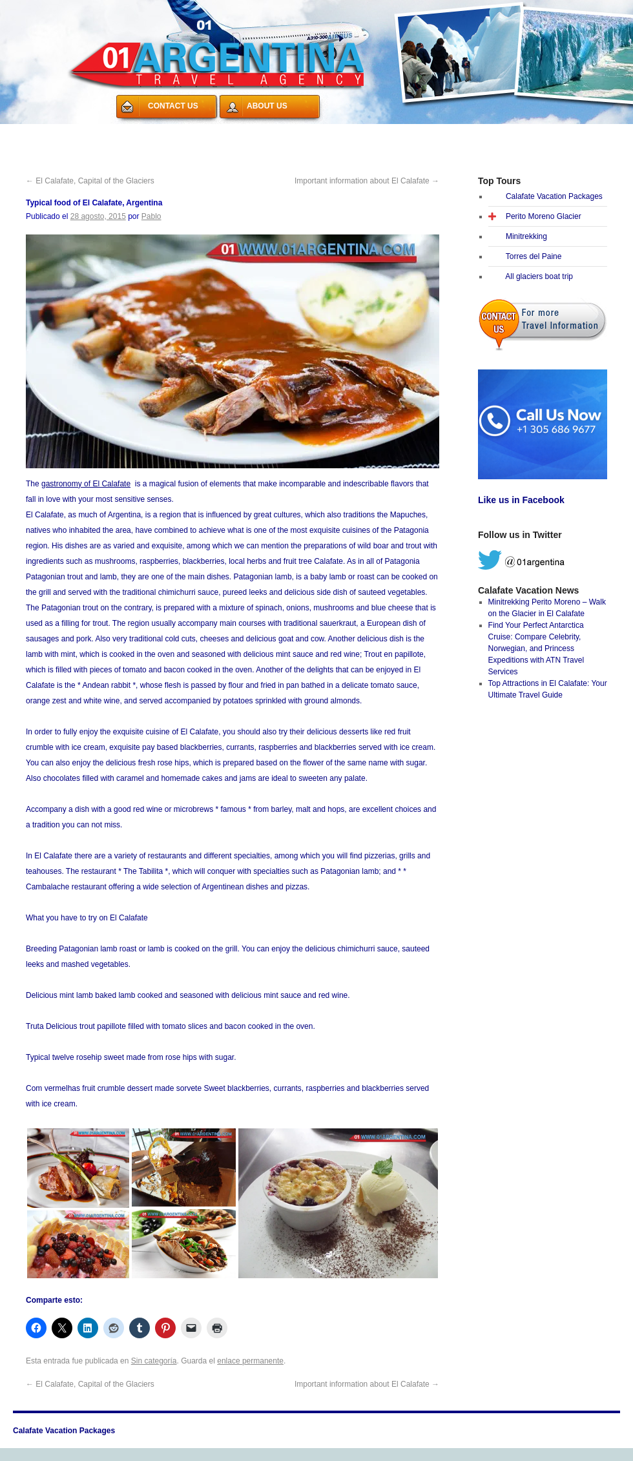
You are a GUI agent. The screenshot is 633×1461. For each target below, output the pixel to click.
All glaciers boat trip (539, 276)
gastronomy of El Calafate (85, 483)
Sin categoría (154, 1360)
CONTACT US (173, 105)
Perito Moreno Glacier (543, 216)
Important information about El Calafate (367, 180)
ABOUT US (267, 105)
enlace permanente (250, 1360)
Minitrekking (526, 236)
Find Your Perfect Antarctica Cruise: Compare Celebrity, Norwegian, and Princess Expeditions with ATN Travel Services (536, 648)
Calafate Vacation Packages (76, 132)
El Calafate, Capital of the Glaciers (90, 180)
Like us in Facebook (521, 500)
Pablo (151, 216)
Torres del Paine (534, 256)
